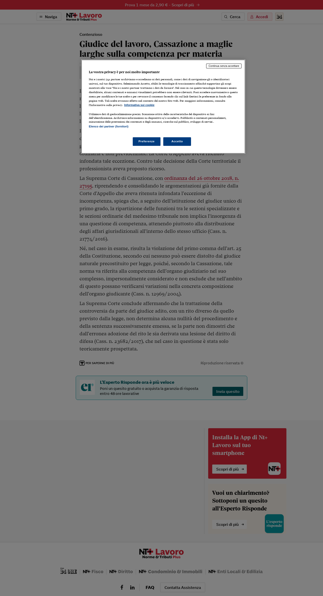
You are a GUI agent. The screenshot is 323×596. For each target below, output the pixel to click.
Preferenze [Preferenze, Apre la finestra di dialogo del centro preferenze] (147, 141)
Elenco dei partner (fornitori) (108, 126)
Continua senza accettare (223, 65)
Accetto (177, 141)
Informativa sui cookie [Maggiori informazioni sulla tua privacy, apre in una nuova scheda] (139, 104)
